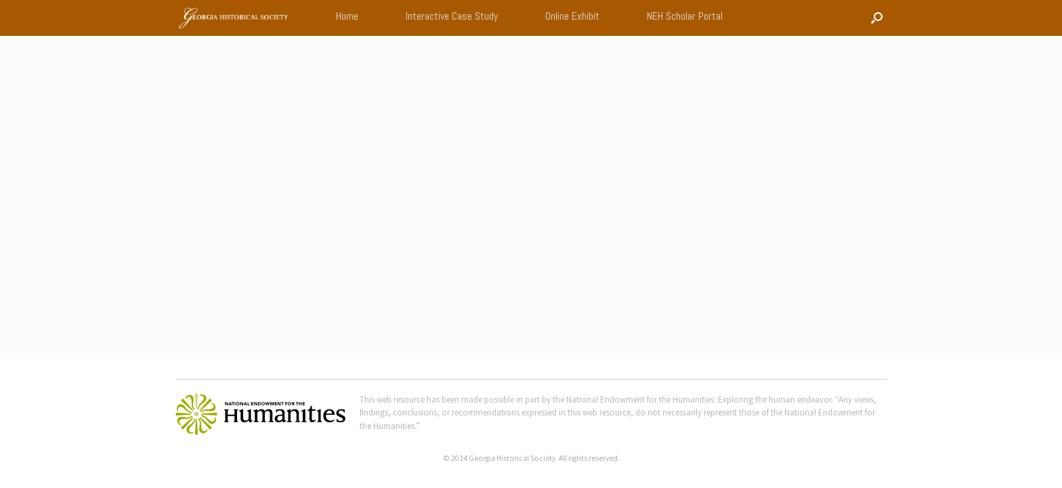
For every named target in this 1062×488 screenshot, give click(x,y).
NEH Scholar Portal (685, 16)
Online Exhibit (572, 16)
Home (347, 16)
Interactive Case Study (452, 16)
